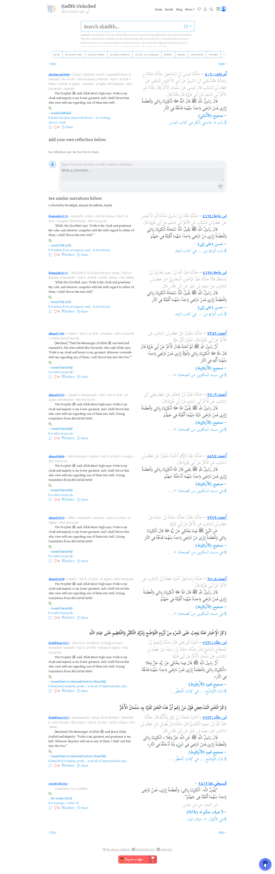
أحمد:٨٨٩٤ (216, 456)
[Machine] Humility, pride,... (69, 686)
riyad (62, 122)
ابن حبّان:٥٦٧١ (214, 643)
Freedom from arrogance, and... (71, 250)
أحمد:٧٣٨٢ (216, 334)
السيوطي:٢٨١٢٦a (212, 784)
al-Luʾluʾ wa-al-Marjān (147, 54)
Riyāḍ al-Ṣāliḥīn (96, 54)
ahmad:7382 (56, 333)
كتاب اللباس (178, 123)
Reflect (70, 254)
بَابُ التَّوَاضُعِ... (211, 691)
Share (69, 127)
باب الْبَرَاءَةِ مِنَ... (210, 251)
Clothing (104, 117)
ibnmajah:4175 (58, 272)
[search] (131, 26)
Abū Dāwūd (197, 54)
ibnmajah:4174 (58, 216)
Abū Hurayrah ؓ (64, 372)
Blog (179, 9)
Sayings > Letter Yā (66, 803)
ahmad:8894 (56, 456)
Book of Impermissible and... (109, 686)
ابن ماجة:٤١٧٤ (214, 216)
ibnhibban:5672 (59, 717)
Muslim (182, 54)
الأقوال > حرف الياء (203, 819)
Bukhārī (168, 54)
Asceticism (103, 250)
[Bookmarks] (207, 9)
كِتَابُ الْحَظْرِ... (181, 691)
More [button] (188, 9)
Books (169, 9)
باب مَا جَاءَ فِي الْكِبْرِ (208, 123)
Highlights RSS (145, 849)
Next (222, 63)
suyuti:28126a (58, 783)
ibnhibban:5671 (59, 643)
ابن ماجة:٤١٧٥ (214, 273)
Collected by (56, 205)
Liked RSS (166, 849)
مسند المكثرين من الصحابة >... (192, 375)
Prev (53, 63)
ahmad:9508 (56, 579)
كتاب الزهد (183, 251)
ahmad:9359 (56, 517)
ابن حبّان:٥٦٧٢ (214, 718)
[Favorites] (201, 9)
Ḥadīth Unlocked (79, 6)
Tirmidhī (213, 54)
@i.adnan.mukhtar (118, 849)
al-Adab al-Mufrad (120, 54)
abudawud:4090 (59, 74)
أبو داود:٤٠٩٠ (215, 74)
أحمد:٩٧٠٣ (216, 395)
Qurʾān (56, 54)
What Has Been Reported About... (73, 117)
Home (158, 9)
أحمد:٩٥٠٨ (216, 579)
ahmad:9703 (56, 395)
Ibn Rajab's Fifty (73, 54)
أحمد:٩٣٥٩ (216, 518)
